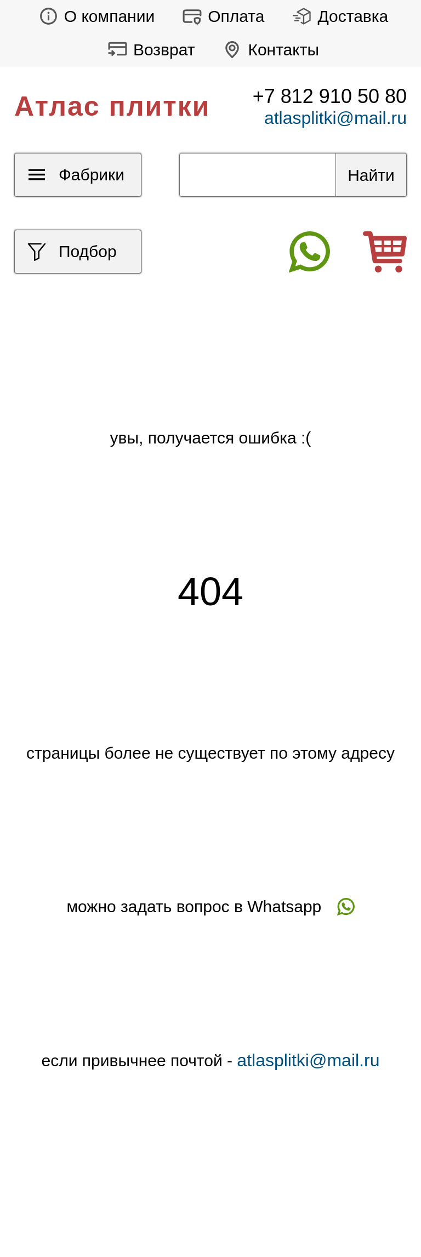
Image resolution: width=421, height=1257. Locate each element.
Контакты (268, 49)
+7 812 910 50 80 (330, 96)
